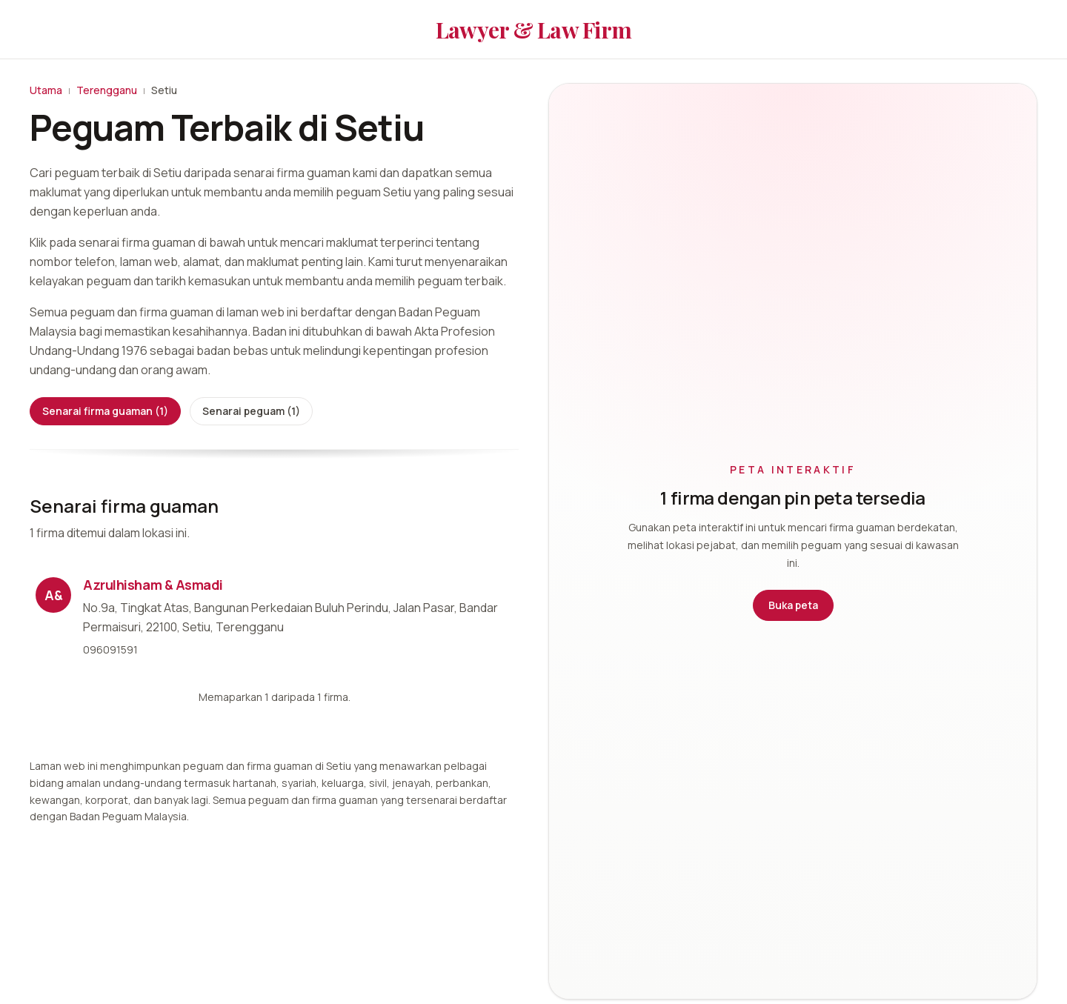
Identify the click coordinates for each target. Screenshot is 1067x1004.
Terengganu (106, 90)
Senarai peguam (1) (251, 411)
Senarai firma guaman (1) (105, 411)
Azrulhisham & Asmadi (153, 585)
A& (53, 595)
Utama (46, 90)
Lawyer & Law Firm (533, 29)
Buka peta (793, 605)
